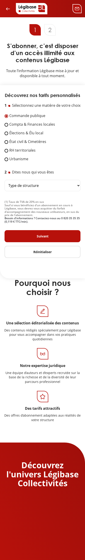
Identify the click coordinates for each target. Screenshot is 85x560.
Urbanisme (18, 159)
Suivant (43, 236)
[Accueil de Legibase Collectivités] (31, 8)
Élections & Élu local (26, 133)
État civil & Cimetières (27, 142)
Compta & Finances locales (32, 124)
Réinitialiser (42, 252)
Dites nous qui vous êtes (33, 172)
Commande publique (27, 116)
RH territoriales (22, 150)
